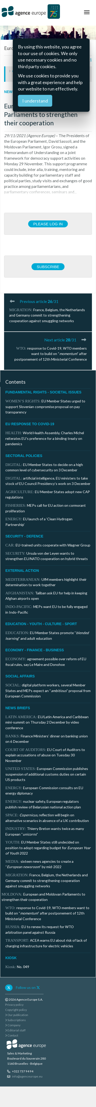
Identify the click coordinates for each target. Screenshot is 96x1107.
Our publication (16, 1015)
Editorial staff (15, 1030)
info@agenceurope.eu (27, 1076)
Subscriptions (15, 1020)
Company (12, 1025)
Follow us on (28, 987)
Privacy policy (14, 1005)
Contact (11, 1035)
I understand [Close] (35, 101)
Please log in (48, 224)
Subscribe (48, 267)
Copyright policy (16, 1010)
